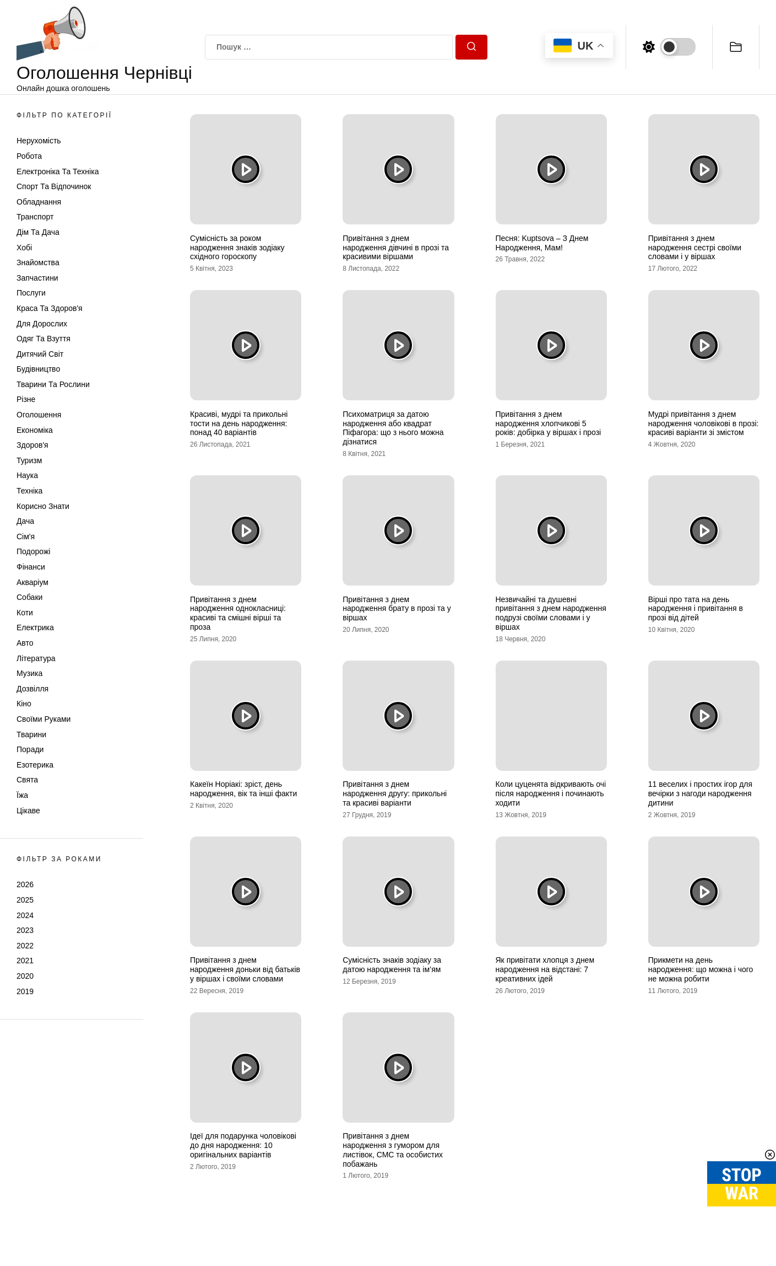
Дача (25, 521)
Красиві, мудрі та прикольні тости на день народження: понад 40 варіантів (238, 423)
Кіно (24, 703)
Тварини (31, 734)
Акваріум (32, 582)
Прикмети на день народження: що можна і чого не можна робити (700, 969)
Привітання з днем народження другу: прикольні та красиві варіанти (395, 793)
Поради (30, 749)
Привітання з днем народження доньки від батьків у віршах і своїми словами (245, 969)
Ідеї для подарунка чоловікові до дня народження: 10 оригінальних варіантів (243, 1145)
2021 (25, 960)
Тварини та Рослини (53, 384)
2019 (25, 991)
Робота (29, 156)
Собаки (29, 597)
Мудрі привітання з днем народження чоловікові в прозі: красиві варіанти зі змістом (703, 423)
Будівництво (38, 368)
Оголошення (39, 414)
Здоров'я (32, 445)
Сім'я (26, 536)
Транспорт (35, 216)
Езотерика (35, 764)
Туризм (29, 460)
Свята (27, 779)
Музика (29, 673)
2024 (25, 915)
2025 (25, 899)
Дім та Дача (38, 232)
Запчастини (37, 277)
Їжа (22, 795)
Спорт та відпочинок (54, 186)
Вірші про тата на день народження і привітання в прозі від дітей (695, 609)
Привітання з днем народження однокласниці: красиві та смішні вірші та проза (238, 613)
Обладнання (39, 201)
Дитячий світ (40, 354)
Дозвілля (32, 688)
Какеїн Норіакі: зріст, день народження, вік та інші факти (243, 789)
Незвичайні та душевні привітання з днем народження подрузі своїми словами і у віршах (551, 613)
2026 (25, 884)
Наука (27, 475)
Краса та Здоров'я (50, 308)
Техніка (29, 490)
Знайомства (38, 262)
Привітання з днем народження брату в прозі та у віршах (397, 609)
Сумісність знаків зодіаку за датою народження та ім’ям (392, 965)
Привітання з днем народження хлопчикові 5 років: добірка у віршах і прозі (548, 423)
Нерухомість (39, 140)
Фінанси (31, 566)
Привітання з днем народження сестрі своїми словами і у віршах (694, 247)
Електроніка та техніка (58, 171)
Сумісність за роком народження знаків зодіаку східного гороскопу (237, 247)
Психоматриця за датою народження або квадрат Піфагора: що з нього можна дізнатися (393, 428)
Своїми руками (43, 719)
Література (36, 658)
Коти (25, 612)
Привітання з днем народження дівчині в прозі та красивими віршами (396, 247)
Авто (25, 643)
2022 (25, 945)
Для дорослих (42, 323)
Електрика (35, 627)
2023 (25, 930)
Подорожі (33, 551)
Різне (26, 399)
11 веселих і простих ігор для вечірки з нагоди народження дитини (700, 793)
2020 (25, 976)
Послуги (31, 292)
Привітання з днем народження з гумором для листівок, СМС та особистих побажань (393, 1149)
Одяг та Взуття (43, 338)
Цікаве (28, 810)
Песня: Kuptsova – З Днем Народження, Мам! (542, 243)
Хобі (24, 247)
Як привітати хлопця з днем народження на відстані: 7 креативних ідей (545, 969)
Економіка (35, 430)
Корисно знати (43, 506)
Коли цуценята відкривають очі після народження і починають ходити (551, 793)
